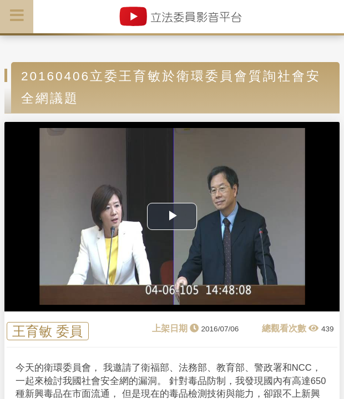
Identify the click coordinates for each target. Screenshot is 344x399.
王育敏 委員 (47, 331)
